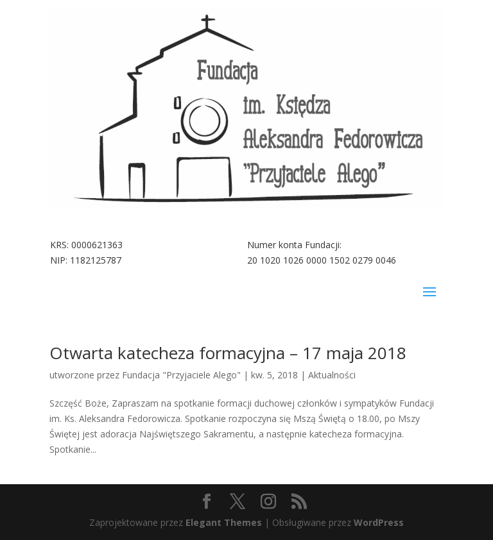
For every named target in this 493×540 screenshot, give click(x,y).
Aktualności (332, 375)
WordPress (379, 522)
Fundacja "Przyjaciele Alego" (181, 375)
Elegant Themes (224, 522)
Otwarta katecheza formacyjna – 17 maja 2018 (227, 352)
